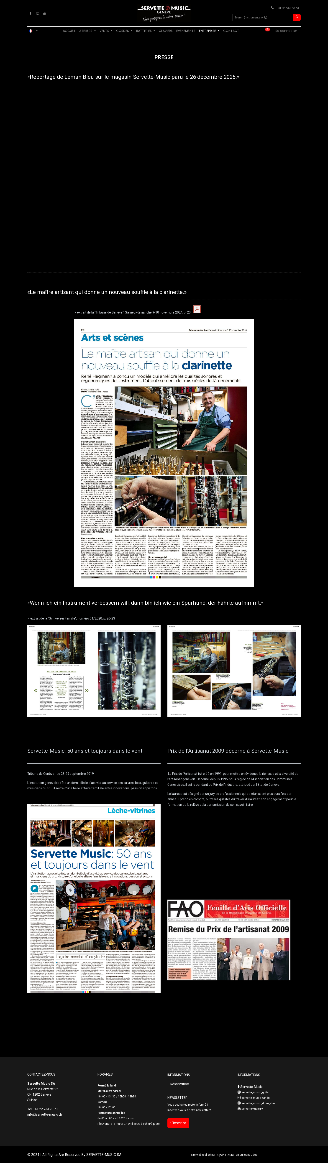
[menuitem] (69, 31)
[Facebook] (30, 13)
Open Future (225, 1155)
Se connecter (286, 30)
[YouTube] (44, 13)
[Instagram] (37, 13)
